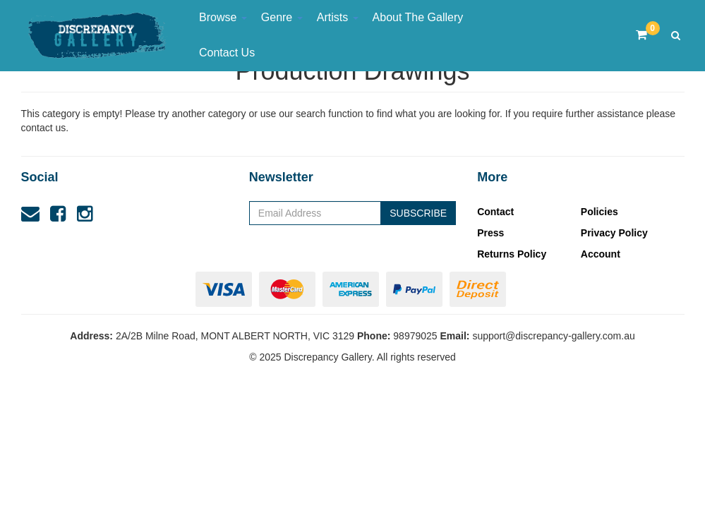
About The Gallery (418, 17)
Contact (495, 211)
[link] (58, 213)
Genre (282, 17)
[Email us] (30, 213)
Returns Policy (511, 254)
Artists (337, 17)
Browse (223, 17)
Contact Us (227, 53)
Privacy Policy (614, 232)
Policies (599, 211)
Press (490, 232)
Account (600, 254)
